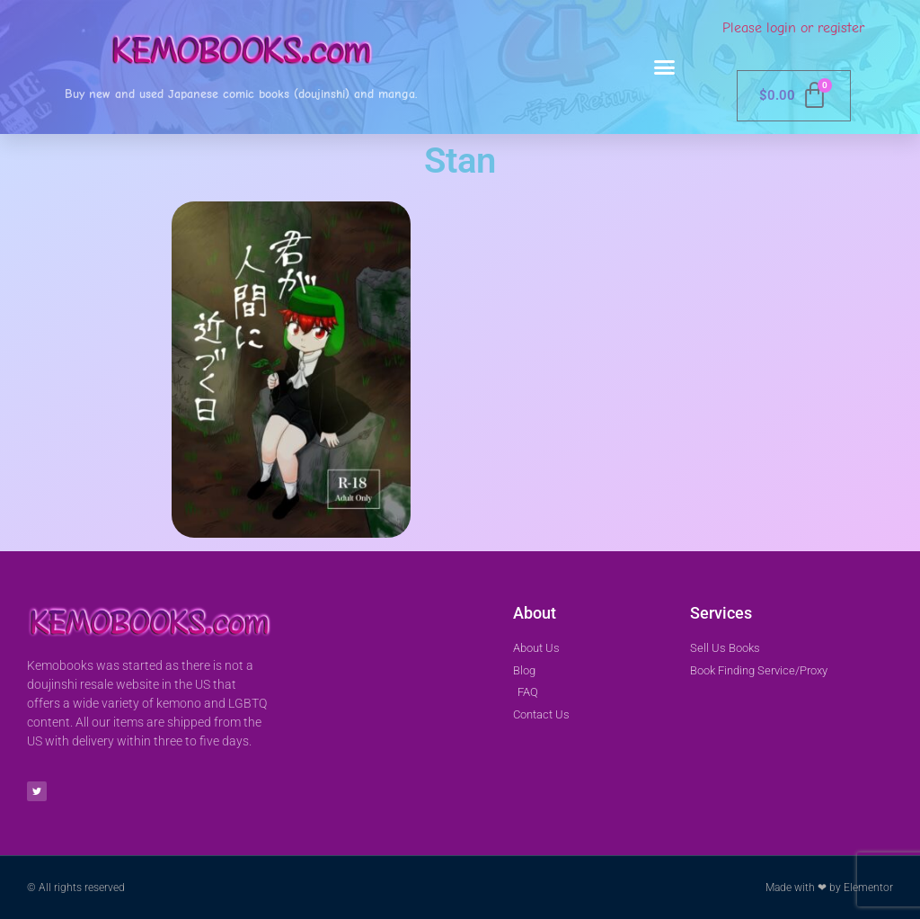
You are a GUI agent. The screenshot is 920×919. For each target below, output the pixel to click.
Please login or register (793, 28)
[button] (665, 67)
